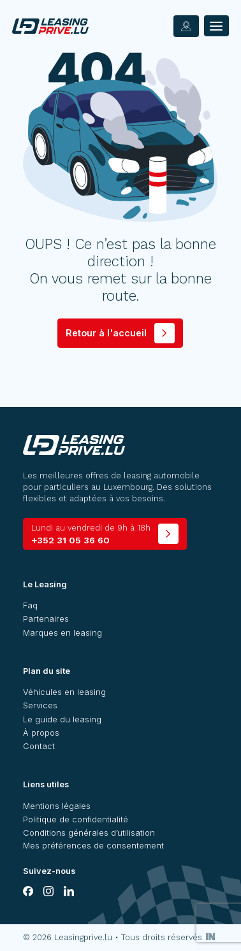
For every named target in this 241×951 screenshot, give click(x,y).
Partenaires (46, 619)
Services (40, 705)
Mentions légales (57, 806)
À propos (41, 733)
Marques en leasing (62, 633)
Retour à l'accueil (106, 332)
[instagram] (48, 891)
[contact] (186, 26)
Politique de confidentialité (75, 819)
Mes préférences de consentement (93, 845)
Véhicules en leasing (64, 692)
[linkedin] (69, 891)
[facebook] (28, 891)
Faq (30, 605)
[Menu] (216, 25)
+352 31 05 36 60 (90, 534)
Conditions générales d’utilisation (89, 833)
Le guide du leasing (62, 719)
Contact (39, 746)
